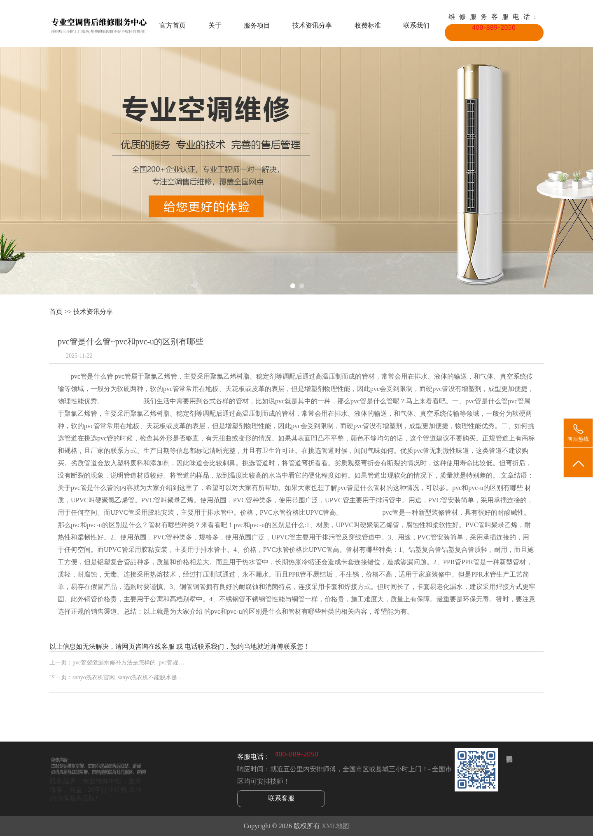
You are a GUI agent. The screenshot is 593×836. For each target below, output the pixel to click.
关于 (215, 25)
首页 (56, 311)
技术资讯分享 (312, 25)
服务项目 (257, 25)
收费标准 (368, 25)
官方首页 (172, 25)
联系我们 (416, 25)
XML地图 (336, 825)
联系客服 (281, 798)
